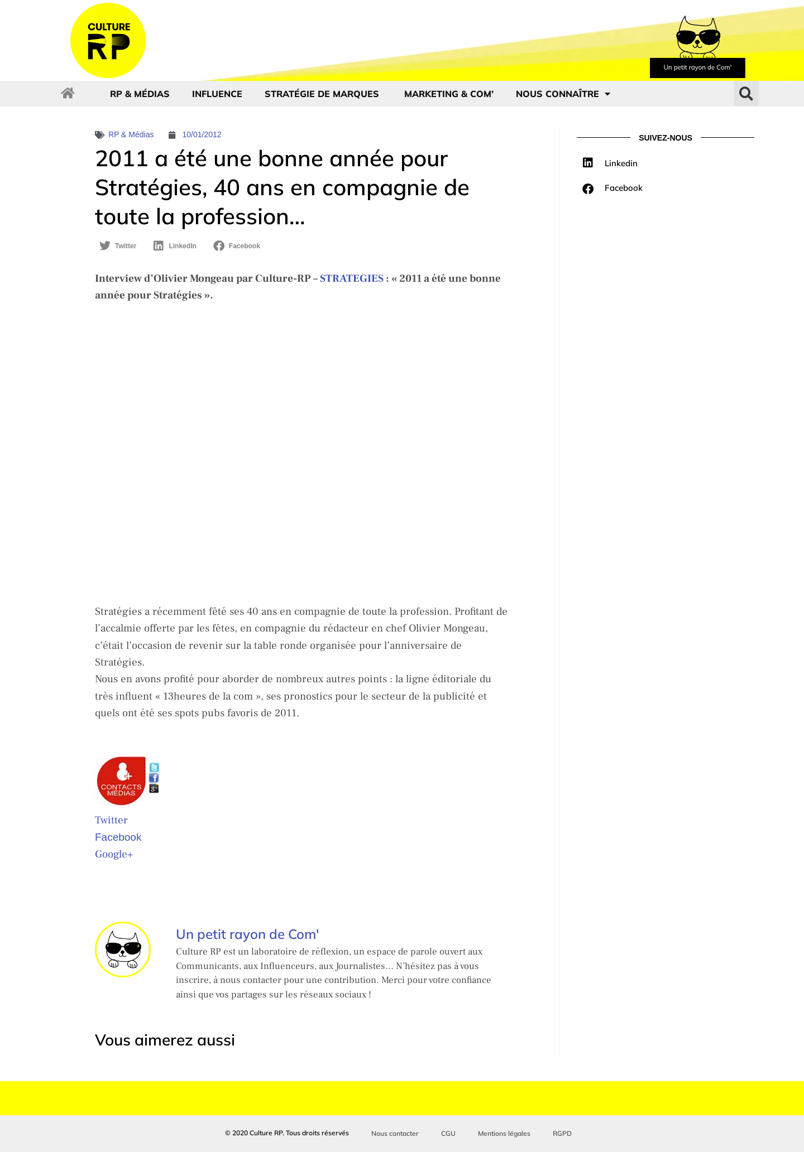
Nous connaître (563, 94)
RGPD (562, 1133)
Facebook (118, 837)
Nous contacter (395, 1133)
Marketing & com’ (449, 93)
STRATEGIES (352, 278)
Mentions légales (504, 1133)
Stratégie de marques (323, 93)
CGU (448, 1133)
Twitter (111, 820)
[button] (746, 93)
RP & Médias (140, 93)
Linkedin (621, 163)
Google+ (114, 854)
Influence (217, 93)
